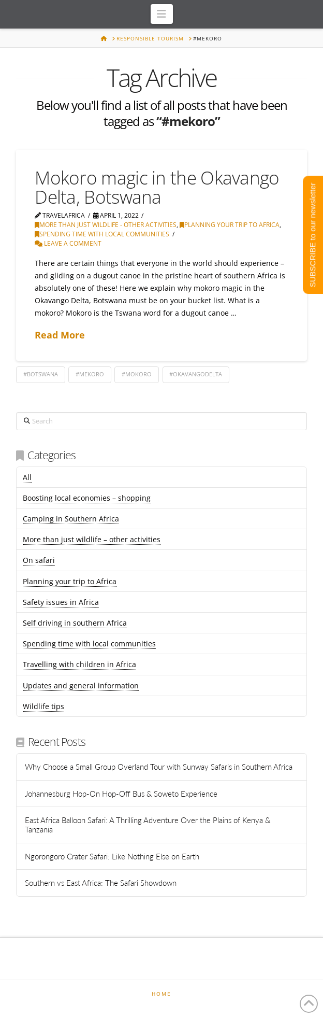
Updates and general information (81, 685)
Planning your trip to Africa (230, 224)
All (27, 477)
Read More (60, 335)
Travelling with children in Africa (79, 664)
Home (161, 994)
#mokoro (137, 374)
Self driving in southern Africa (75, 623)
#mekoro (90, 374)
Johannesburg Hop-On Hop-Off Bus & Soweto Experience (122, 793)
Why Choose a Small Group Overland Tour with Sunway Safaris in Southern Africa (158, 766)
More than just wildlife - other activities (106, 224)
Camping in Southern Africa (71, 519)
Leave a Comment (68, 243)
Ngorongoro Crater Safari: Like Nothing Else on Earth (112, 856)
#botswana (40, 374)
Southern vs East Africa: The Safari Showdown (101, 882)
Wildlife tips (43, 706)
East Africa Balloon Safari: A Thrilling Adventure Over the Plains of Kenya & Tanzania (147, 825)
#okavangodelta (195, 374)
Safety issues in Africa (61, 602)
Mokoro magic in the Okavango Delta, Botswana (157, 187)
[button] (162, 14)
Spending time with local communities (102, 234)
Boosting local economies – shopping (87, 498)
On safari (39, 560)
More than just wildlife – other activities (91, 539)
